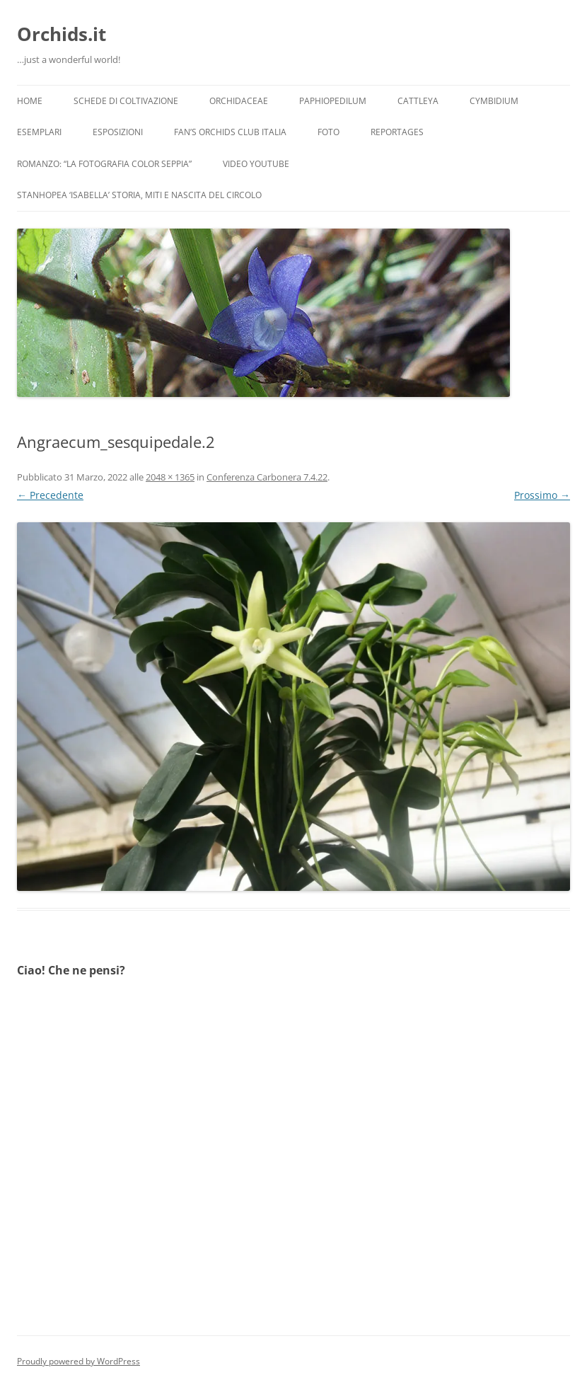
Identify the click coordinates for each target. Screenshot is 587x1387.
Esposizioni (118, 132)
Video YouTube (256, 164)
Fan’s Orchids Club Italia (230, 132)
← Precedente (50, 495)
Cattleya (417, 101)
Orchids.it (61, 34)
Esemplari (39, 132)
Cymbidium (494, 101)
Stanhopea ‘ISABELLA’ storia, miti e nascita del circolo (139, 195)
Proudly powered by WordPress (78, 1361)
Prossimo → (542, 495)
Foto (328, 132)
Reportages (397, 132)
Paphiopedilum (332, 101)
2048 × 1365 (170, 477)
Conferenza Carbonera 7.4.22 (267, 477)
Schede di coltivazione (126, 101)
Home (29, 101)
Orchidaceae (238, 101)
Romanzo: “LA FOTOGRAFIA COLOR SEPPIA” (104, 164)
